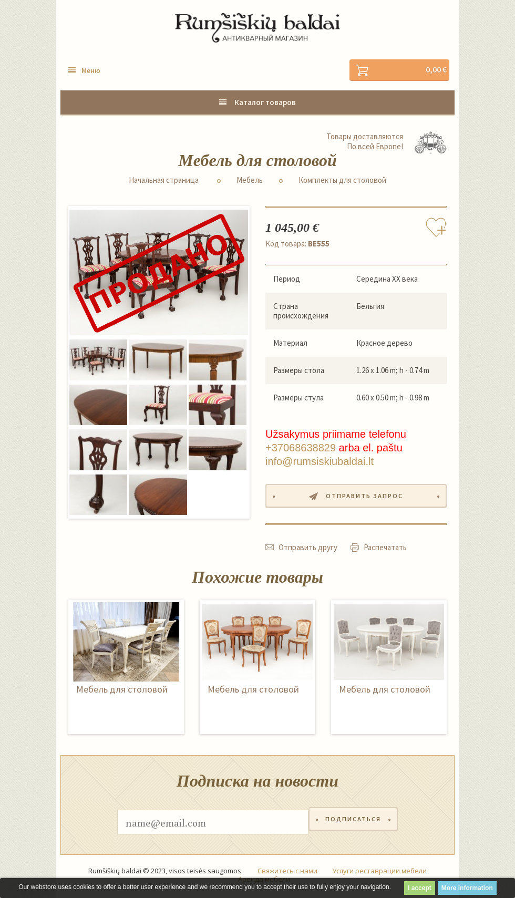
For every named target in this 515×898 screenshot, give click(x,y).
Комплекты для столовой (342, 180)
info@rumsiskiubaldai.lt (319, 462)
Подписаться (353, 824)
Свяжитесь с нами (287, 874)
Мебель (249, 180)
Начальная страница (164, 180)
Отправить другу (308, 550)
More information (467, 888)
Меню (90, 71)
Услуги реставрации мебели (379, 874)
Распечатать (385, 550)
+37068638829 (300, 449)
